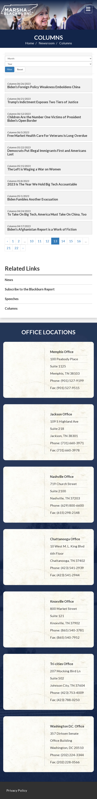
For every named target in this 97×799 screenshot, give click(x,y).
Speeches (11, 299)
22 (16, 248)
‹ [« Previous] (7, 241)
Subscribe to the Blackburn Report (30, 289)
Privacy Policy (16, 790)
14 (63, 241)
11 (39, 241)
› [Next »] (22, 248)
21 (9, 248)
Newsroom (47, 43)
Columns (48, 37)
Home (29, 43)
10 (32, 241)
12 (47, 241)
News (9, 280)
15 (71, 241)
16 (79, 241)
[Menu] (88, 9)
